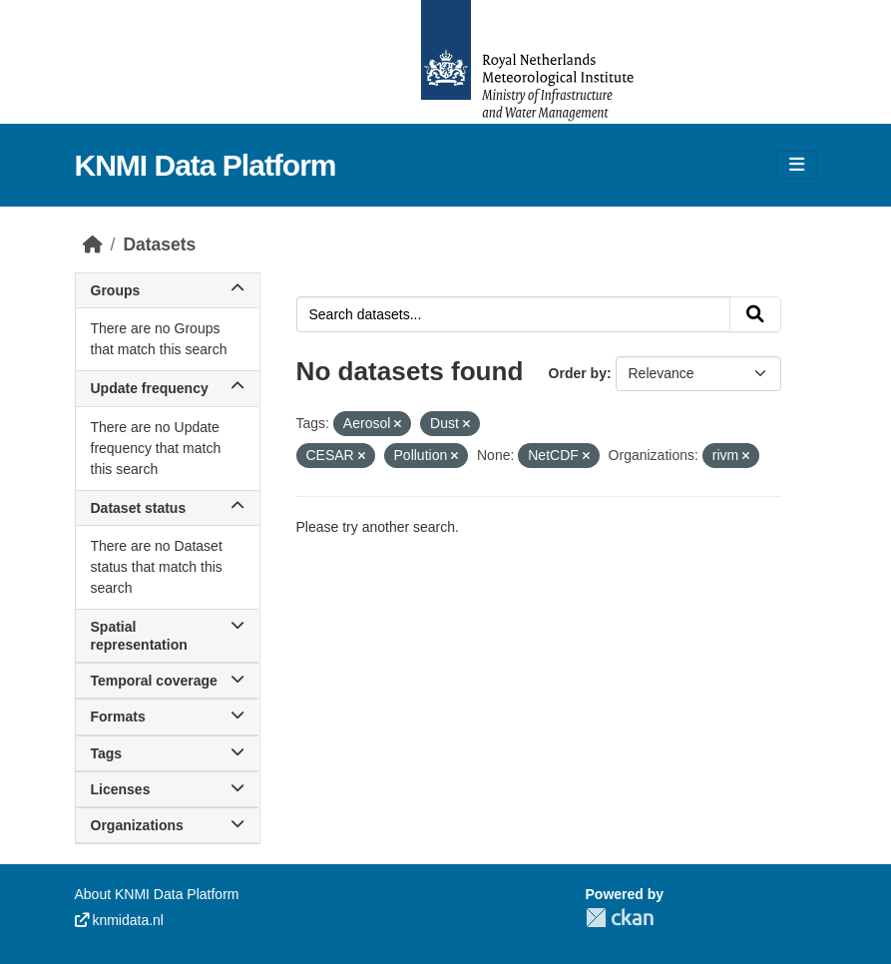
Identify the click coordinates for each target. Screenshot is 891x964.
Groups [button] (167, 290)
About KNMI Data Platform (157, 894)
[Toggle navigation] (796, 165)
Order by (578, 373)
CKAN (620, 917)
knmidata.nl (119, 920)
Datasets (159, 244)
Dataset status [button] (167, 508)
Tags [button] (167, 753)
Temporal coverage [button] (167, 681)
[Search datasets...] (513, 314)
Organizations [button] (167, 825)
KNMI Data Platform (205, 165)
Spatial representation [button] (167, 636)
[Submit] (755, 314)
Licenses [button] (167, 789)
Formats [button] (167, 716)
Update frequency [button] (167, 388)
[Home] (93, 244)
